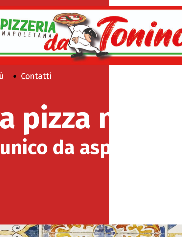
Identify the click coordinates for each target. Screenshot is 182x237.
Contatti (36, 76)
